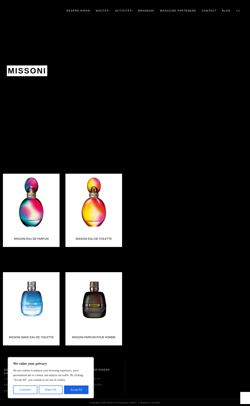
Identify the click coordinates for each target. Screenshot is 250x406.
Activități (124, 10)
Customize (25, 389)
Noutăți (103, 10)
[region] (51, 377)
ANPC (133, 402)
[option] (31, 210)
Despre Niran (78, 10)
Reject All (50, 389)
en (238, 10)
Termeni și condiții (150, 402)
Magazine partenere (178, 10)
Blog (226, 10)
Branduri (146, 10)
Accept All (76, 389)
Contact (209, 10)
